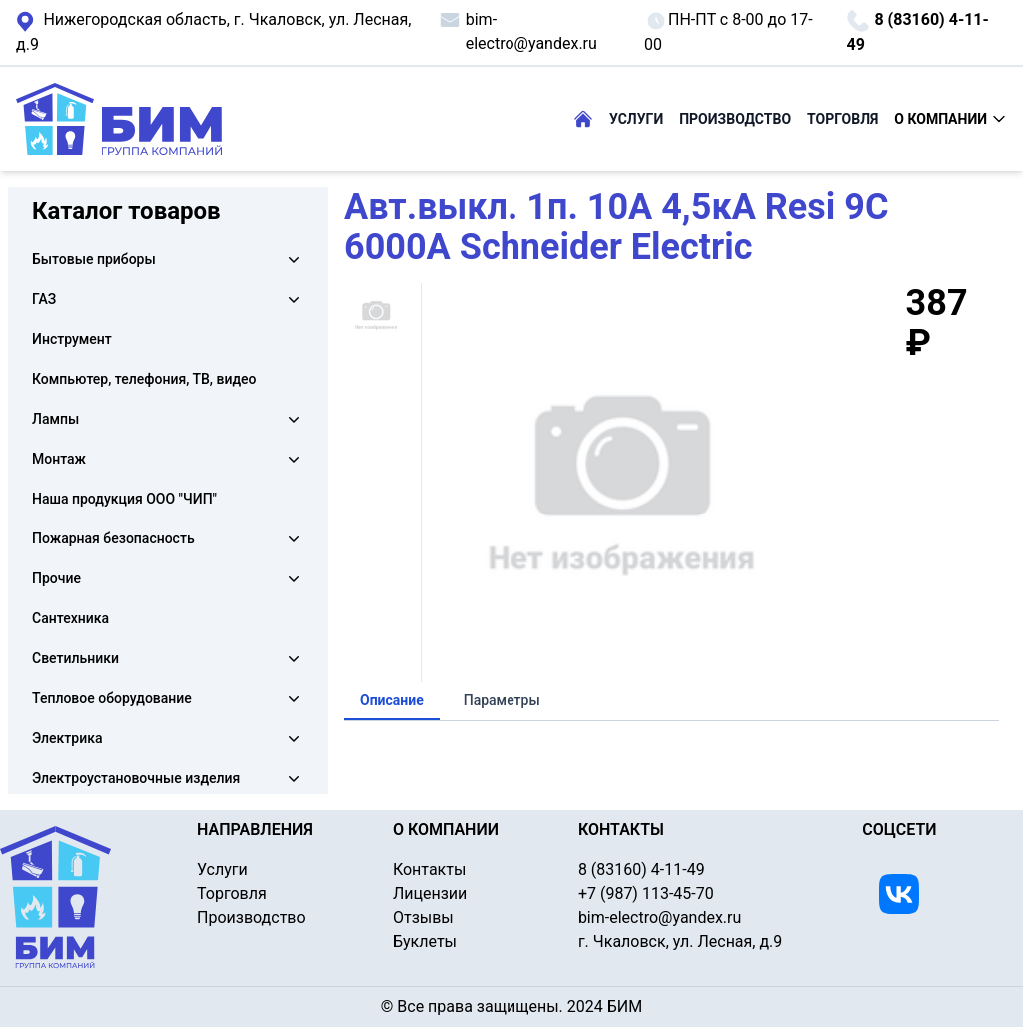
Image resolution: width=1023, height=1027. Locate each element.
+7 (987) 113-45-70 (646, 893)
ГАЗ (44, 299)
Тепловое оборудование (112, 698)
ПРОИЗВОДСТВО (735, 119)
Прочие (56, 578)
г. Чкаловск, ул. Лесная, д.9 (213, 31)
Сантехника (70, 618)
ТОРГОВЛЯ (842, 119)
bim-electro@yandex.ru (517, 30)
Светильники (75, 658)
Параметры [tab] (502, 700)
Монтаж (59, 459)
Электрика (67, 738)
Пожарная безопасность (113, 538)
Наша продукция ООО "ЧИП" (124, 499)
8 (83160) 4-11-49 (917, 31)
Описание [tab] (392, 700)
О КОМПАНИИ (950, 119)
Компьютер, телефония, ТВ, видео (144, 379)
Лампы (55, 419)
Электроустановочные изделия (136, 778)
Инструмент (72, 339)
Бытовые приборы (94, 259)
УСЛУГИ (636, 119)
